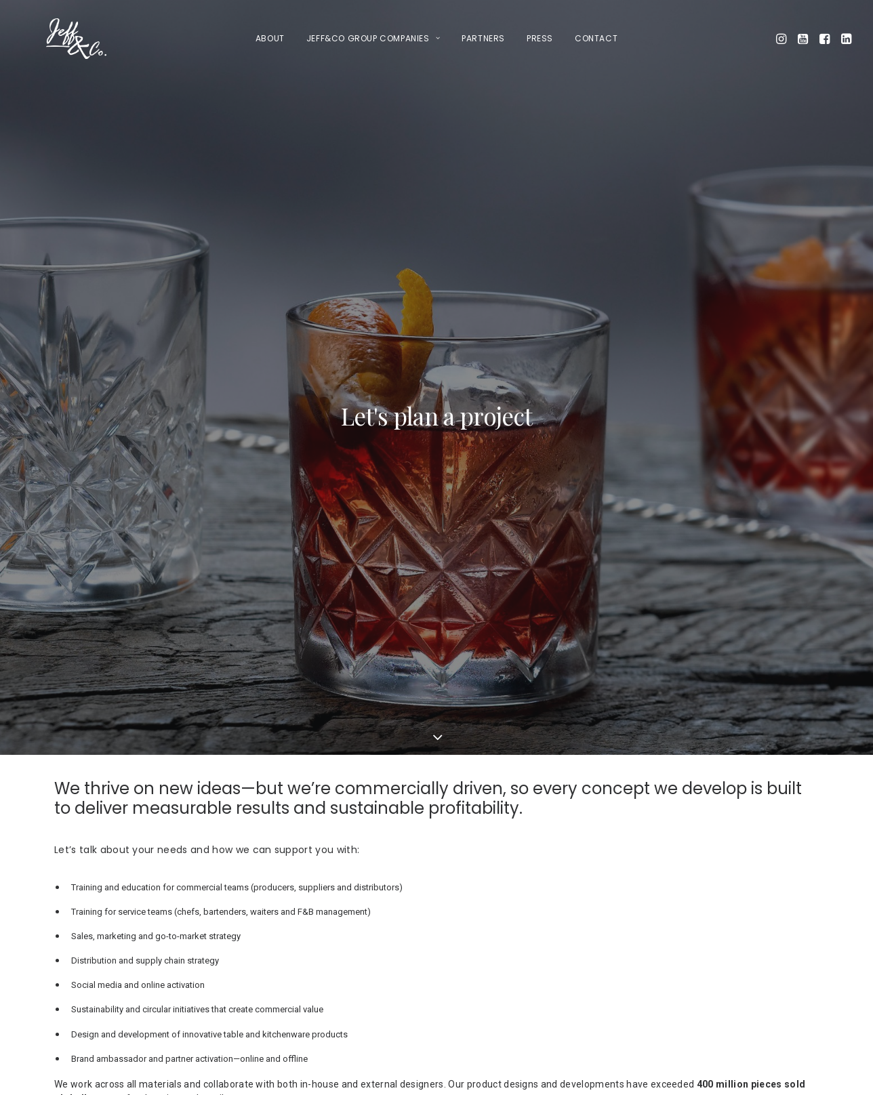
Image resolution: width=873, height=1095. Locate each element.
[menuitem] (270, 38)
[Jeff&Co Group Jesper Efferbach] (52, 38)
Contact (596, 38)
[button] (782, 38)
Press (540, 38)
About (270, 38)
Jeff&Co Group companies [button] (373, 38)
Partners (483, 38)
